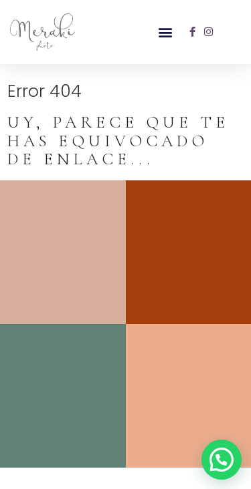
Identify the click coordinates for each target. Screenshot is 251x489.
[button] (165, 32)
